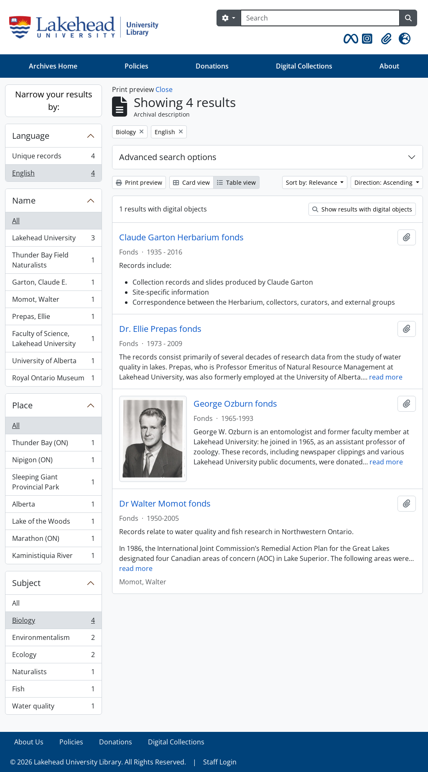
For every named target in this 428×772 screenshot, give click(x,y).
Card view (191, 182)
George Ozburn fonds (235, 404)
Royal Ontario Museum (53, 379)
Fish (53, 691)
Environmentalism (53, 639)
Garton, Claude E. (53, 284)
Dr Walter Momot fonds (165, 504)
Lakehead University (53, 240)
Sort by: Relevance (312, 182)
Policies (136, 66)
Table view (236, 182)
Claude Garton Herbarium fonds (181, 237)
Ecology (53, 656)
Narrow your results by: (53, 100)
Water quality (53, 707)
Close (164, 89)
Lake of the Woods (53, 523)
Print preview (139, 182)
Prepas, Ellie (53, 318)
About (389, 66)
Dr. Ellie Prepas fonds (160, 329)
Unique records (53, 158)
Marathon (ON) (53, 540)
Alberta (53, 506)
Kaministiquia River (53, 557)
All (16, 220)
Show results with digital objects (362, 209)
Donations (212, 66)
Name (24, 200)
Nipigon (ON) (53, 462)
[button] (349, 39)
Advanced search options (168, 157)
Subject (26, 583)
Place (22, 405)
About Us (28, 742)
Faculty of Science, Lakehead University (53, 338)
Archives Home (53, 66)
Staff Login (220, 762)
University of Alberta (53, 362)
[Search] (320, 18)
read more (386, 377)
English (53, 174)
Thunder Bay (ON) (53, 444)
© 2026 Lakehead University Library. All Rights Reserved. (98, 762)
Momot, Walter (53, 301)
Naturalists (53, 673)
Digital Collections (304, 66)
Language (30, 135)
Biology (53, 622)
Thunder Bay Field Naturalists (53, 260)
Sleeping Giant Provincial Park (53, 482)
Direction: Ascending (384, 182)
